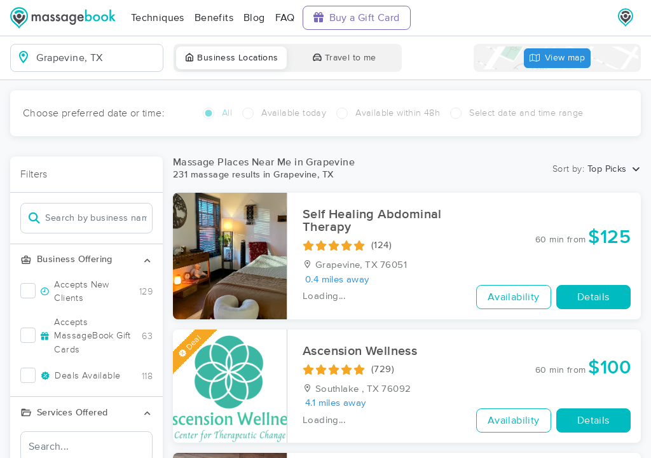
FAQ (285, 18)
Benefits (214, 18)
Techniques (157, 18)
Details (593, 297)
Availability (514, 297)
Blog (254, 18)
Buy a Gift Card (356, 17)
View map (558, 58)
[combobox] (97, 58)
